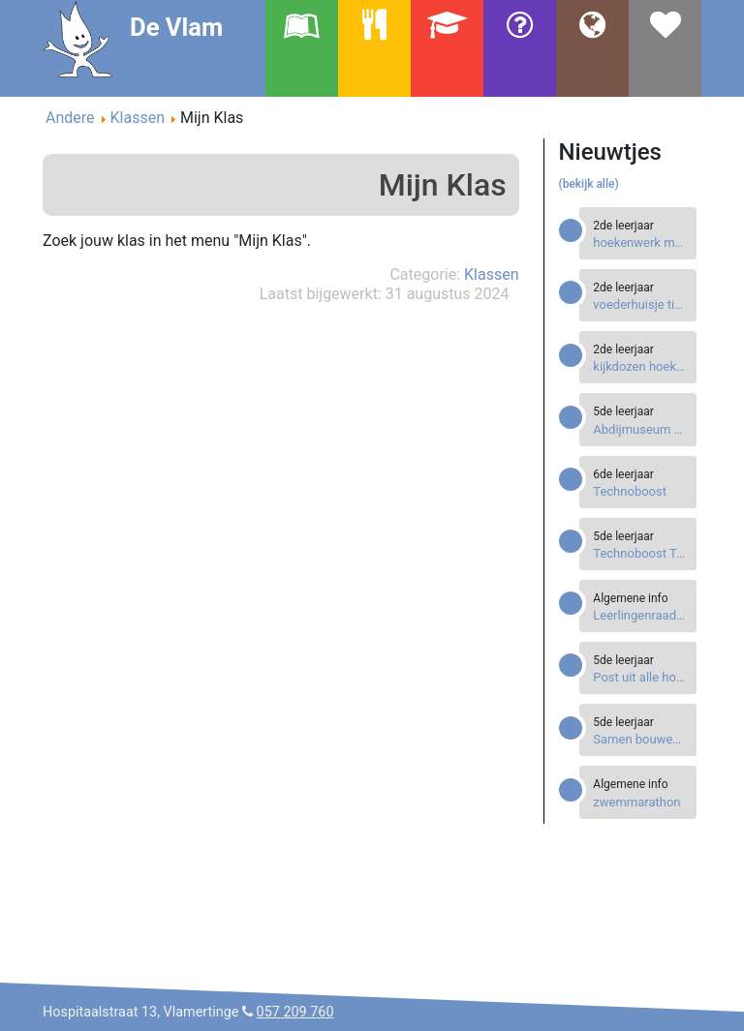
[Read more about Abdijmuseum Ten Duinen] (640, 429)
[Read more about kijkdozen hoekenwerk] (640, 366)
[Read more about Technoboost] (640, 491)
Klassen (491, 274)
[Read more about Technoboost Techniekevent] (640, 553)
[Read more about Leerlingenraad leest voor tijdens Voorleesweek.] (640, 615)
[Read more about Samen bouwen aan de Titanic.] (640, 739)
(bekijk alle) (589, 184)
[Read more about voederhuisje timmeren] (640, 304)
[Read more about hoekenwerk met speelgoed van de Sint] (640, 242)
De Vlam (176, 27)
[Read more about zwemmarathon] (640, 802)
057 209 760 (295, 1012)
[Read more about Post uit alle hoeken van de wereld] (640, 677)
